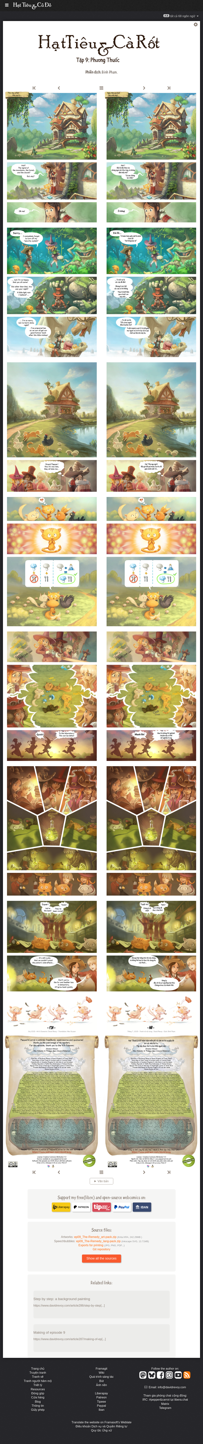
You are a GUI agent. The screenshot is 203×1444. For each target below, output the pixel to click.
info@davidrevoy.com (172, 1387)
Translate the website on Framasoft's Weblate (101, 1422)
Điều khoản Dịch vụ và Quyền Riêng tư (101, 1426)
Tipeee (101, 1401)
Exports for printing (101, 1245)
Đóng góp (37, 1393)
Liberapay (101, 1393)
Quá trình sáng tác (101, 1376)
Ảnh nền (101, 1385)
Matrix (165, 1403)
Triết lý (37, 1385)
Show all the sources (101, 1258)
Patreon (101, 1397)
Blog (38, 1401)
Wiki (101, 1372)
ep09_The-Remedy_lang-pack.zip (112, 1241)
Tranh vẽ (38, 1376)
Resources (38, 1389)
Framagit (101, 1368)
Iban (101, 1409)
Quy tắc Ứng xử (101, 1430)
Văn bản (103, 1181)
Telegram (165, 1408)
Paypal (101, 1405)
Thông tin (38, 1405)
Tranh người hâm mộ (38, 1381)
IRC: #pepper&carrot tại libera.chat (165, 1399)
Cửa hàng (37, 1397)
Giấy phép (38, 1409)
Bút (101, 1381)
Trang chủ (38, 1368)
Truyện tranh (37, 1372)
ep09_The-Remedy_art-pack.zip (108, 1236)
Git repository (101, 1249)
